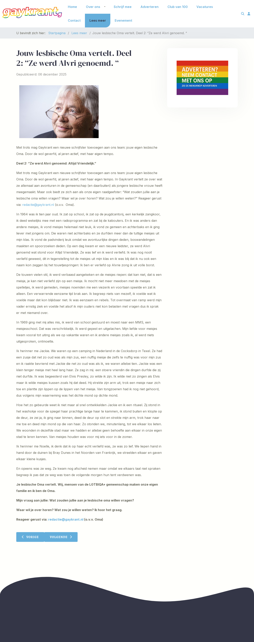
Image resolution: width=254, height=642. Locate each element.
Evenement (123, 20)
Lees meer (97, 20)
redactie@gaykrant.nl (38, 205)
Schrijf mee (123, 7)
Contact (74, 20)
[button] (104, 6)
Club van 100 (177, 7)
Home (72, 7)
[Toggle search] (242, 14)
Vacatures (204, 7)
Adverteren (149, 7)
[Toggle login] (248, 14)
